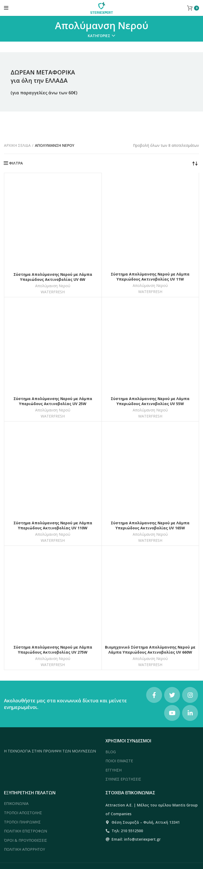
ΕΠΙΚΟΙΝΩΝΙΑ (16, 803)
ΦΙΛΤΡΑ (16, 163)
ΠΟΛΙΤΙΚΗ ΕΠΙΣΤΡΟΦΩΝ (25, 830)
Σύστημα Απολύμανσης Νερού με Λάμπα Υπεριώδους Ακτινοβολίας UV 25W (52, 401)
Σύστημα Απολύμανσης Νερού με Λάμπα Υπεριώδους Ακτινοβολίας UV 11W (150, 277)
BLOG (110, 751)
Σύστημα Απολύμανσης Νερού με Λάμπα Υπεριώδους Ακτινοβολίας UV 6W (52, 277)
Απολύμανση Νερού (52, 285)
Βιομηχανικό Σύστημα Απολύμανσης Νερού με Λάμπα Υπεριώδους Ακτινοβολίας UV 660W (150, 650)
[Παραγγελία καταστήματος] (195, 163)
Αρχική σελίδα (17, 145)
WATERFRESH (53, 292)
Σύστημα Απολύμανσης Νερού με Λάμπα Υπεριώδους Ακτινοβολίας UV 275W (52, 650)
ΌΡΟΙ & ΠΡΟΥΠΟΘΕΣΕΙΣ (25, 840)
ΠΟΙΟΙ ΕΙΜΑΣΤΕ (119, 760)
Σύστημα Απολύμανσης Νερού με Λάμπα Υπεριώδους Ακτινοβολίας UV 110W (52, 525)
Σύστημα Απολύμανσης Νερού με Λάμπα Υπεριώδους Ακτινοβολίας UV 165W (150, 525)
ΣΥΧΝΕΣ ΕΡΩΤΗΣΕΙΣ (123, 779)
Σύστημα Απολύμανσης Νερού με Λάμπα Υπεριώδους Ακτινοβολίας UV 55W (150, 401)
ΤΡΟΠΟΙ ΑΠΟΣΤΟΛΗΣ (23, 812)
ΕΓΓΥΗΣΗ (113, 770)
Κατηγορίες (99, 36)
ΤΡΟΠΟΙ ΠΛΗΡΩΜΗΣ (22, 821)
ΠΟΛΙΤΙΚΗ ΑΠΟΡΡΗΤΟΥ (24, 849)
